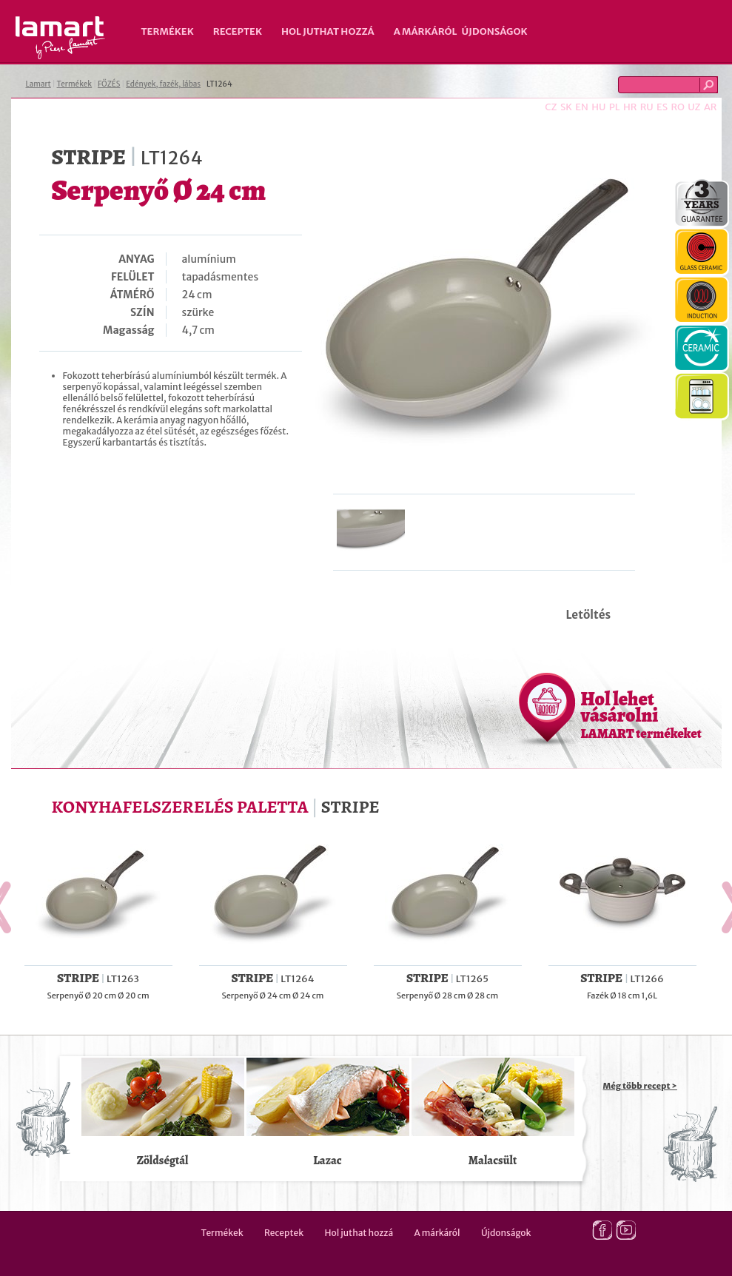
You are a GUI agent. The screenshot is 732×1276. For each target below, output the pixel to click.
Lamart (60, 38)
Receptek (237, 31)
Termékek (167, 31)
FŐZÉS (109, 84)
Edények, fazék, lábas (163, 84)
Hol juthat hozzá (328, 31)
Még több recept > (640, 1086)
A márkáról (425, 31)
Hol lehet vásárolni (641, 714)
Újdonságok (495, 31)
